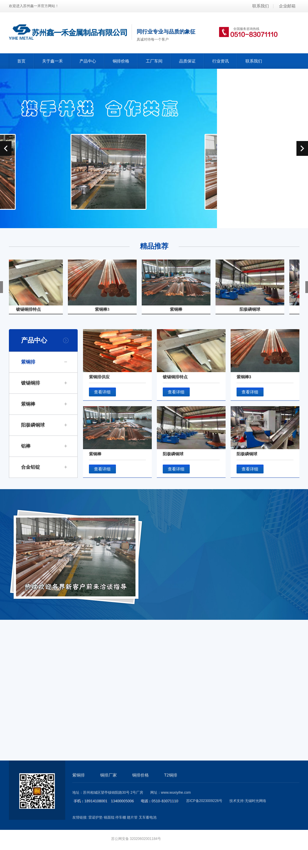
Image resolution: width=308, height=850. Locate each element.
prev (6, 148)
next (302, 148)
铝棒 (26, 446)
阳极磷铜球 (33, 425)
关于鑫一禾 (52, 61)
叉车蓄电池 (148, 817)
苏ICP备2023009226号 (204, 801)
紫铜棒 (28, 403)
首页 (21, 61)
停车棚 (120, 817)
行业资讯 (220, 61)
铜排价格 (121, 61)
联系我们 (260, 6)
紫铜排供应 (99, 376)
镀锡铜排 (30, 382)
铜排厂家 (108, 775)
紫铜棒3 (244, 376)
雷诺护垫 (95, 817)
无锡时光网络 (255, 801)
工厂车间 (154, 61)
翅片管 (132, 817)
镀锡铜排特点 (175, 376)
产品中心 (87, 61)
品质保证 (187, 61)
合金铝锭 (30, 467)
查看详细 (102, 392)
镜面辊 (109, 817)
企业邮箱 (287, 6)
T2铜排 (170, 775)
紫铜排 (28, 361)
